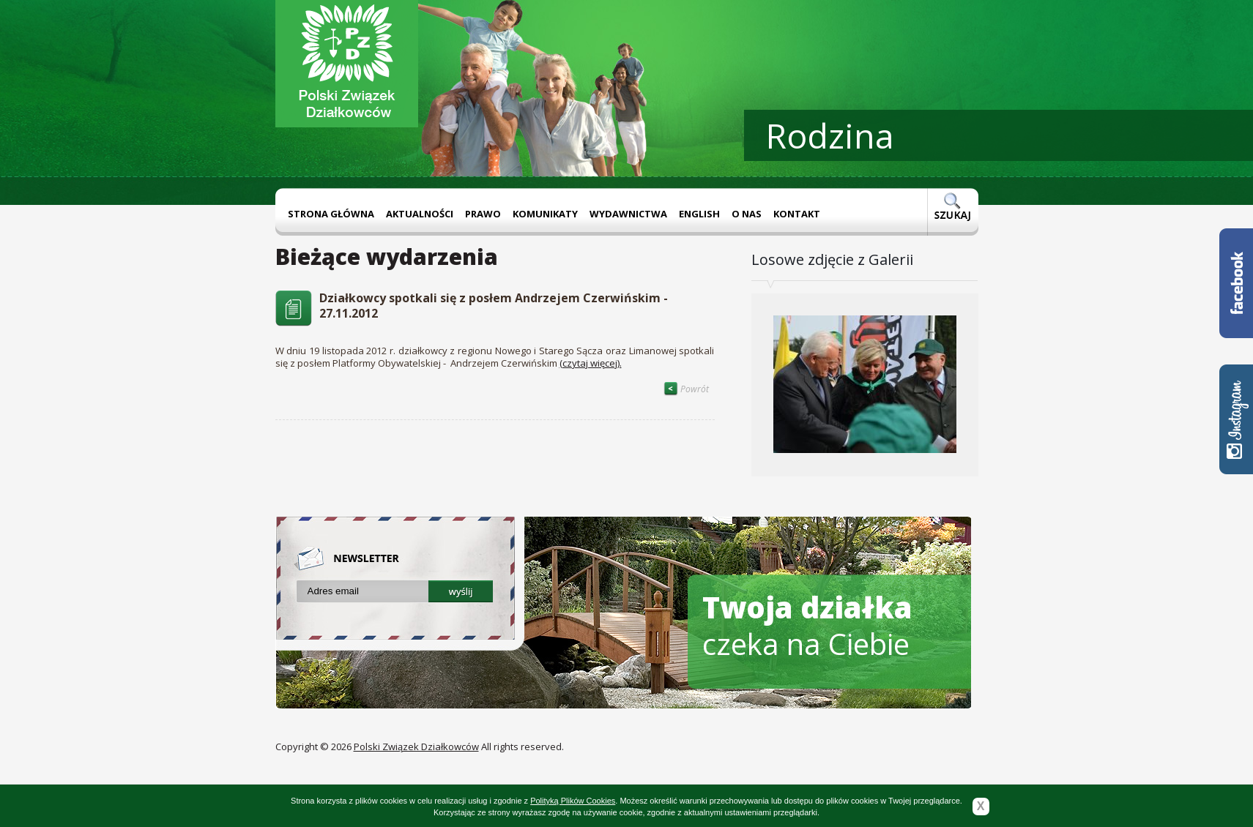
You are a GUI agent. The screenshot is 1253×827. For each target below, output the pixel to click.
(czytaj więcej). (590, 363)
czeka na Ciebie (807, 625)
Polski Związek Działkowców (416, 746)
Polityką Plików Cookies (572, 800)
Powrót (686, 389)
